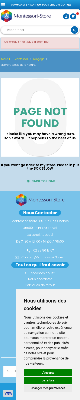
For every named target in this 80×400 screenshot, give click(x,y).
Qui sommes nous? (40, 273)
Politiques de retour (40, 285)
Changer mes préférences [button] (48, 388)
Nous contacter (40, 279)
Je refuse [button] (48, 380)
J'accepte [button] (48, 372)
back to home (41, 181)
